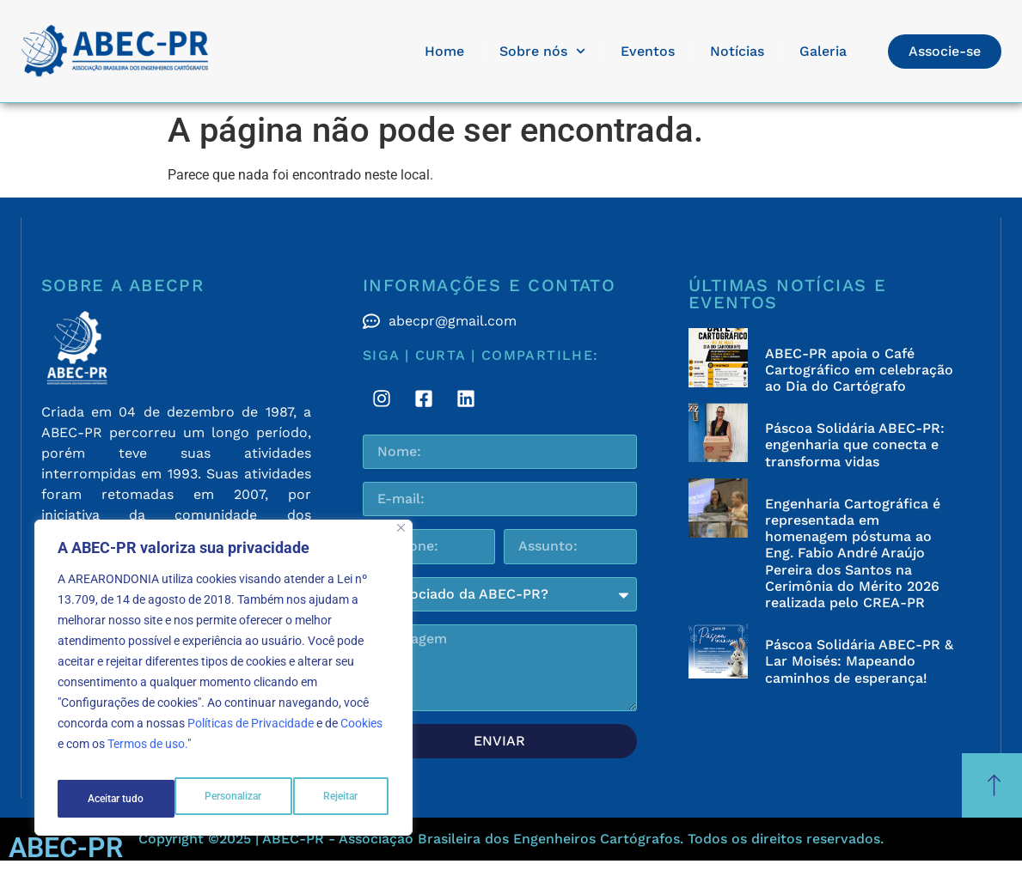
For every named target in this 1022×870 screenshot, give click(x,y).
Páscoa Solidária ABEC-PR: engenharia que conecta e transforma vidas (855, 444)
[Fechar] (401, 540)
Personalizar (115, 799)
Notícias (737, 51)
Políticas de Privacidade (250, 735)
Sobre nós (542, 51)
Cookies (361, 735)
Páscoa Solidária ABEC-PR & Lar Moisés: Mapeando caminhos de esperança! (859, 660)
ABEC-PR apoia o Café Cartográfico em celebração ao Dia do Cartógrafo (859, 369)
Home (444, 51)
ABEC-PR (66, 847)
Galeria (823, 51)
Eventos (648, 51)
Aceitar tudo (332, 799)
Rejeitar (225, 799)
